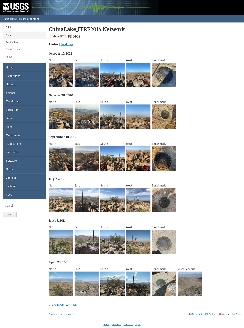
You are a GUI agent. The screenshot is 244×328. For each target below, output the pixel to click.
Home (9, 67)
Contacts (128, 324)
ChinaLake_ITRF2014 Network (87, 29)
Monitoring (12, 101)
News (9, 169)
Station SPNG (58, 36)
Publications (13, 144)
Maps (9, 127)
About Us (116, 324)
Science (11, 93)
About (9, 56)
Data (8, 35)
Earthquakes (14, 76)
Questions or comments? (61, 314)
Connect (11, 178)
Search (9, 214)
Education (12, 110)
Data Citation (13, 49)
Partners (11, 186)
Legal (137, 324)
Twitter (212, 314)
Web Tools (12, 152)
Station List (12, 42)
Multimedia (13, 135)
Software (11, 160)
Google (226, 314)
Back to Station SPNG (63, 305)
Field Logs (67, 44)
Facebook (197, 314)
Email (238, 314)
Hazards (11, 84)
